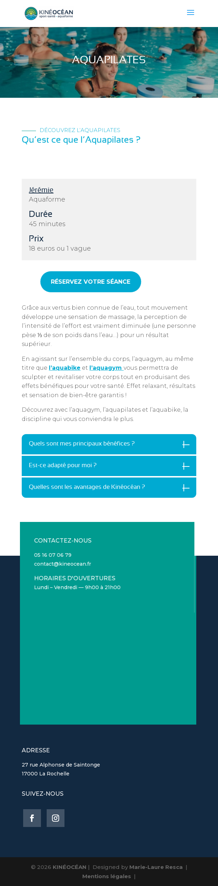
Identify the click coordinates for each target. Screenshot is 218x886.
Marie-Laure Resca (156, 867)
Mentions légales (106, 876)
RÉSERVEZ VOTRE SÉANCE (80, 281)
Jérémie (41, 190)
